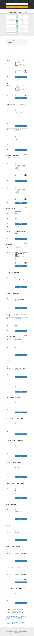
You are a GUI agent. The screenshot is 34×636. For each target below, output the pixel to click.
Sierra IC (9, 525)
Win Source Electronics (13, 336)
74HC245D (8, 616)
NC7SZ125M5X (8, 612)
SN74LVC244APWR (9, 622)
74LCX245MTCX (14, 618)
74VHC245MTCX (9, 617)
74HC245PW (22, 615)
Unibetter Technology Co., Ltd (15, 418)
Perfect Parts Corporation (13, 462)
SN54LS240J (8, 621)
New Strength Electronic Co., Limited (17, 440)
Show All (20, 73)
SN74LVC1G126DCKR (14, 616)
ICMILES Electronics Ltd (13, 272)
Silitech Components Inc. (13, 397)
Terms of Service (9, 631)
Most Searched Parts (17, 630)
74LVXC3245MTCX (14, 621)
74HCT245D (20, 618)
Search (17, 7)
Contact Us (9, 630)
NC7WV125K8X (14, 611)
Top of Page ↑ (26, 154)
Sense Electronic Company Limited (16, 588)
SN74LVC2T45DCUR (17, 622)
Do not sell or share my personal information (20, 631)
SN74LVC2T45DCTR (20, 612)
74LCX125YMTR (21, 611)
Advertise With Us (17, 632)
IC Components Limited (13, 567)
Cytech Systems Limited (13, 546)
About (13, 630)
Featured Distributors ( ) (13, 12)
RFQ (20, 126)
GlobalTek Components (13, 293)
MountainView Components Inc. (15, 483)
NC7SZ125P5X (16, 615)
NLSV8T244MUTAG (18, 54)
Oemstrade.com (17, 1)
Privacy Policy (23, 630)
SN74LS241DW (21, 621)
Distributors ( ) (22, 12)
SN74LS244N (14, 612)
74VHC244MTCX (24, 622)
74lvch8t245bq (8, 618)
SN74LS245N (20, 617)
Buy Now (20, 76)
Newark (16, 104)
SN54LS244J (8, 613)
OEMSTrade (17, 629)
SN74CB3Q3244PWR (10, 615)
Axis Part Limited (11, 208)
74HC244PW (15, 617)
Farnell (16, 52)
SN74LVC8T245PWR (9, 623)
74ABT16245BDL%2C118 (15, 613)
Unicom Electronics (12, 504)
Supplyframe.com (22, 634)
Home (8, 9)
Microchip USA (10, 244)
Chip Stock (9, 361)
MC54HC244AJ (8, 611)
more (24, 137)
